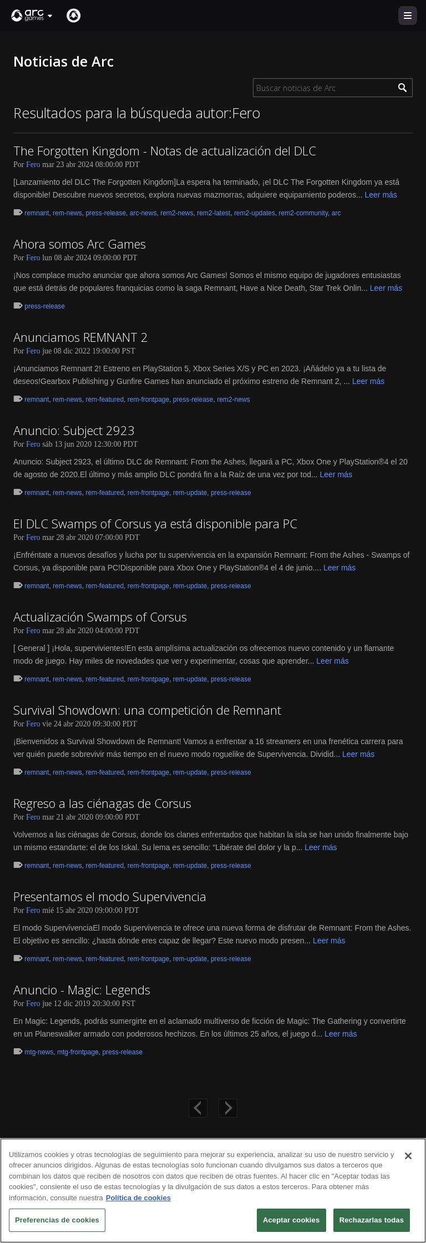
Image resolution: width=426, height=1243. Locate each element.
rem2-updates (254, 213)
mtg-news (38, 1052)
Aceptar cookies (291, 1220)
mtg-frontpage (78, 1052)
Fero (33, 164)
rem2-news (176, 213)
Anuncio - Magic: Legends (81, 989)
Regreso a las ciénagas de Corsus (102, 803)
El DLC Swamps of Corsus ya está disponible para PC (155, 523)
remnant (36, 213)
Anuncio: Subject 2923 (74, 430)
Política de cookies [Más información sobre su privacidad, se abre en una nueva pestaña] (138, 1198)
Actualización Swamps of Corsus (100, 616)
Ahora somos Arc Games (79, 243)
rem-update (190, 493)
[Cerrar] (408, 1156)
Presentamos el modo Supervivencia (109, 896)
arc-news (143, 213)
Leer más (380, 194)
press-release (105, 213)
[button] (32, 15)
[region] (213, 1190)
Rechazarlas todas (371, 1220)
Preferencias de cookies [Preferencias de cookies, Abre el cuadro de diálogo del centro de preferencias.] (57, 1220)
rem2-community (303, 213)
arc (336, 213)
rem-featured (104, 399)
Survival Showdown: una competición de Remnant (147, 709)
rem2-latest (213, 213)
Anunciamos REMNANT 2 (80, 337)
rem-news (67, 213)
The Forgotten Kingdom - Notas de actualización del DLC (164, 150)
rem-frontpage (148, 399)
